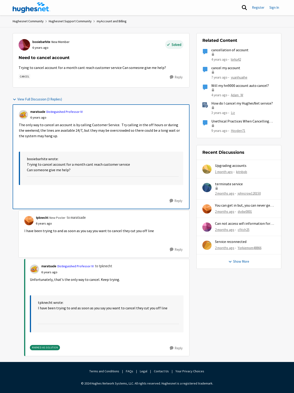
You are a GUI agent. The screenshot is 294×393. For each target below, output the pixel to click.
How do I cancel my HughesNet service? (242, 103)
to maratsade (76, 217)
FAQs (129, 371)
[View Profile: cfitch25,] (207, 227)
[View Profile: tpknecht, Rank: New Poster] (29, 220)
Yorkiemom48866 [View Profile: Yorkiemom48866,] (249, 248)
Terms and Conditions (104, 371)
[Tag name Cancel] (24, 76)
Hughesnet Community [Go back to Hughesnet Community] (28, 21)
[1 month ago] (224, 172)
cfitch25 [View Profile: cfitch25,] (243, 230)
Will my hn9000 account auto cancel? (240, 85)
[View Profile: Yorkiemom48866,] (207, 245)
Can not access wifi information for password (242, 223)
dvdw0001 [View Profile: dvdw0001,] (245, 211)
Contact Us (161, 371)
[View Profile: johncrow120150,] (207, 187)
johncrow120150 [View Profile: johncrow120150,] (249, 193)
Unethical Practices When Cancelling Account (240, 121)
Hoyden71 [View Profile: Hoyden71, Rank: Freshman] (238, 130)
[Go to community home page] (31, 7)
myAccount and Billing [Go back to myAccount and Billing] (112, 21)
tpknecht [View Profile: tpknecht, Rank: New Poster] (42, 218)
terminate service (229, 184)
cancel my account (225, 68)
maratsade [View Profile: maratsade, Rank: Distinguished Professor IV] (37, 112)
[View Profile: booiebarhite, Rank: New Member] (24, 45)
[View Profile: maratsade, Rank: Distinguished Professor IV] (23, 114)
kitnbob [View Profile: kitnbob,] (241, 172)
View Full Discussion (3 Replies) (37, 99)
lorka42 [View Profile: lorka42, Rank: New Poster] (236, 59)
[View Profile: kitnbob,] (207, 169)
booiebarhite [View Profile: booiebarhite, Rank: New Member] (41, 42)
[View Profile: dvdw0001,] (207, 209)
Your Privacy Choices (190, 371)
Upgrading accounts (230, 165)
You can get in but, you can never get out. (243, 205)
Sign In (274, 7)
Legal (143, 371)
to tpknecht (103, 266)
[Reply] (176, 77)
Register (258, 7)
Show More (238, 261)
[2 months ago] (224, 193)
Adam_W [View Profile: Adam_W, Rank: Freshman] (237, 95)
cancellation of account (230, 50)
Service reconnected (230, 241)
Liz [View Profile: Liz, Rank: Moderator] (233, 113)
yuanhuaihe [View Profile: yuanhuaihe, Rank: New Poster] (239, 77)
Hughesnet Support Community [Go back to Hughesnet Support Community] (70, 21)
